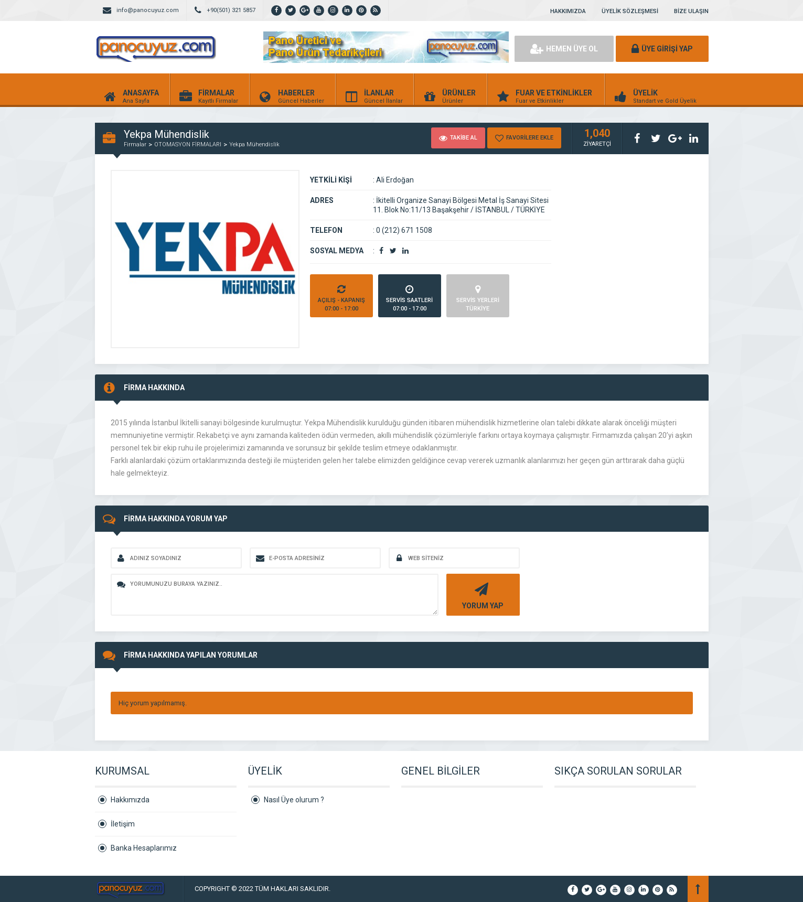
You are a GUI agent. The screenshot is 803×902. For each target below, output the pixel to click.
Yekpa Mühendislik (254, 144)
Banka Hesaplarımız (144, 848)
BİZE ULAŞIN (691, 11)
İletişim (123, 824)
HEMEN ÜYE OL (564, 49)
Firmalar (135, 144)
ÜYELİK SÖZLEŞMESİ (630, 11)
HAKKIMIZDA (568, 11)
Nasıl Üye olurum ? (294, 800)
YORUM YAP (481, 595)
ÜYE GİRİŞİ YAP (662, 49)
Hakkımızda (130, 800)
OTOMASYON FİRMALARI (187, 144)
